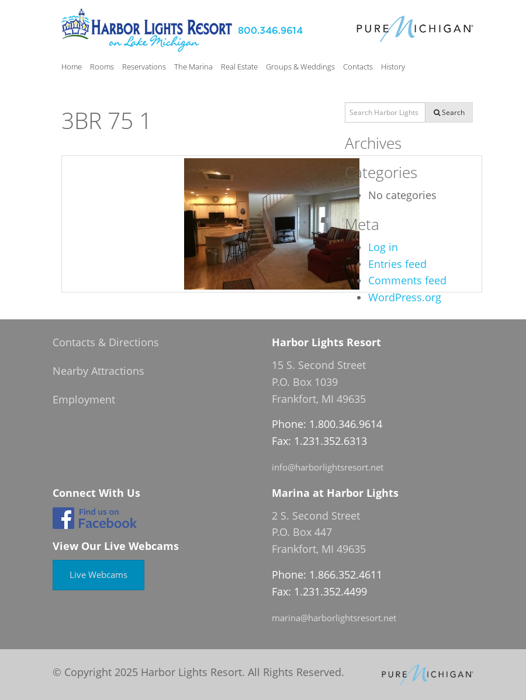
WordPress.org (404, 297)
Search (449, 112)
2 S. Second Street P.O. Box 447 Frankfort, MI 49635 (319, 532)
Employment (84, 399)
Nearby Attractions (98, 371)
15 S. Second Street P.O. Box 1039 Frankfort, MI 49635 (319, 382)
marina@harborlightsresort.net (334, 618)
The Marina (193, 66)
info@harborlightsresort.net (327, 467)
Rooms (102, 66)
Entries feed (397, 264)
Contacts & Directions (106, 342)
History (393, 66)
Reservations (144, 66)
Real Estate (239, 66)
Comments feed (407, 280)
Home (71, 66)
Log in (383, 247)
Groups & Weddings (300, 66)
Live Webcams (98, 574)
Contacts (358, 66)
